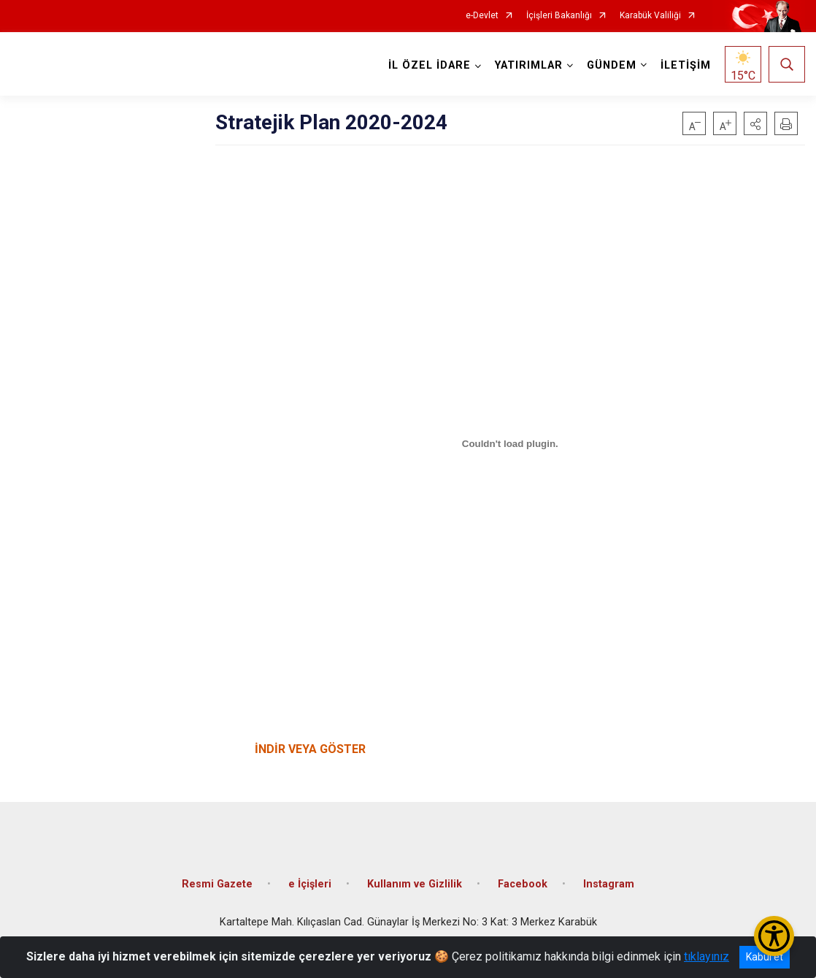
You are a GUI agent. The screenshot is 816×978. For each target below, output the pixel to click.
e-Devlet (482, 15)
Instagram (608, 884)
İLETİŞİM (686, 65)
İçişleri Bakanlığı (559, 15)
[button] (755, 123)
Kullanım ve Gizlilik (414, 884)
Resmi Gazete (217, 884)
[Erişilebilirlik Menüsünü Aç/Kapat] (774, 936)
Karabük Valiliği (650, 15)
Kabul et (764, 957)
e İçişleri (309, 884)
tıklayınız (706, 956)
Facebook (522, 884)
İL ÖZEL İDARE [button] (429, 65)
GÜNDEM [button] (611, 65)
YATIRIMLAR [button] (529, 65)
